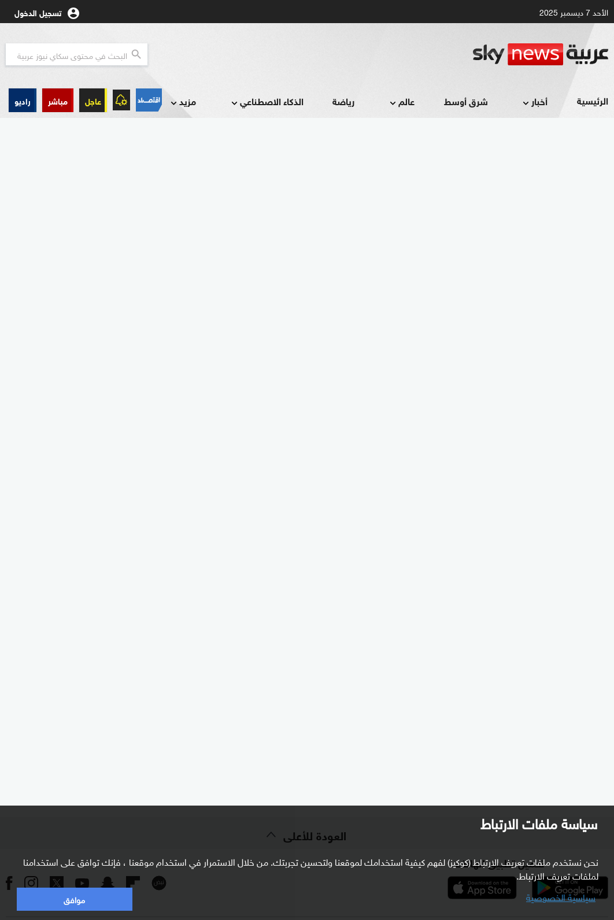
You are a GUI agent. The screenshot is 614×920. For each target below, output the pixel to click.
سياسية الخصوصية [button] (560, 896)
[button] (57, 100)
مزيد (182, 102)
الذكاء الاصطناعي (266, 102)
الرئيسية (592, 100)
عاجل (93, 100)
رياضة (343, 101)
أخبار (534, 102)
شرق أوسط (466, 101)
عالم (401, 102)
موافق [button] (74, 899)
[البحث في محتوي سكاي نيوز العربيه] (76, 54)
